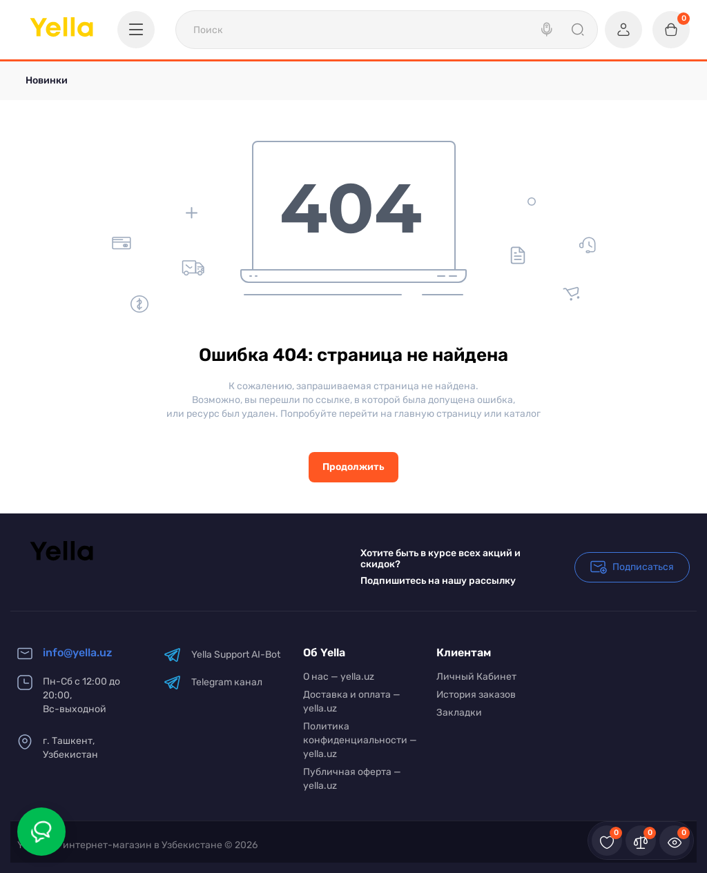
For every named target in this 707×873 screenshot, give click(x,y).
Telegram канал (213, 682)
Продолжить (353, 467)
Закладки (459, 712)
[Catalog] (136, 29)
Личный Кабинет (476, 677)
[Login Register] (623, 29)
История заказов (476, 694)
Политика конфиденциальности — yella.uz (360, 740)
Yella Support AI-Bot (222, 654)
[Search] (548, 29)
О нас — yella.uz (338, 677)
